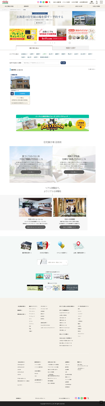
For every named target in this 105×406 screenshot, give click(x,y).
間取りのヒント (63, 325)
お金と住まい (62, 317)
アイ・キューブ (32, 316)
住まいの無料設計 (51, 383)
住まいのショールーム (52, 378)
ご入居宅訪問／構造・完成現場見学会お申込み (54, 375)
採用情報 (67, 387)
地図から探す (71, 48)
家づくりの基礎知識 (64, 310)
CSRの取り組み (68, 384)
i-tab (36, 376)
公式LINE (19, 369)
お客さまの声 (78, 6)
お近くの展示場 (57, 2)
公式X (19, 374)
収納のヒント (62, 322)
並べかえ (92, 69)
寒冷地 (79, 331)
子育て (79, 318)
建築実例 (26, 6)
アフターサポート (21, 378)
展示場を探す (39, 23)
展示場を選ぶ (34, 48)
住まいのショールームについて (35, 227)
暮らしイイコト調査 (63, 334)
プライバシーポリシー (39, 398)
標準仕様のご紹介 (21, 314)
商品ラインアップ (43, 6)
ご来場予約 (22, 93)
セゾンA (30, 321)
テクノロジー (61, 6)
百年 (30, 326)
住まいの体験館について (69, 227)
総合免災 (42, 316)
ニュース (19, 384)
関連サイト (79, 362)
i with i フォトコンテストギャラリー (48, 327)
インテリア (80, 313)
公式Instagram (21, 364)
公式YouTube (20, 372)
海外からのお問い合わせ (52, 369)
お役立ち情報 (96, 6)
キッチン (79, 311)
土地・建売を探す (84, 2)
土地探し (79, 326)
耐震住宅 (79, 328)
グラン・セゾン (32, 311)
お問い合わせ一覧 (51, 362)
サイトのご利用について (64, 398)
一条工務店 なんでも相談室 (53, 364)
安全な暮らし (62, 330)
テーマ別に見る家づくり (83, 306)
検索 (64, 63)
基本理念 (67, 367)
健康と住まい (62, 320)
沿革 (66, 372)
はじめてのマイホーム (64, 312)
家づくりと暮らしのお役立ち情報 (66, 306)
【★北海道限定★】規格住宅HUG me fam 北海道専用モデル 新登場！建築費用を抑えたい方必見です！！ (20, 103)
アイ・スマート (32, 313)
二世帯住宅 (80, 321)
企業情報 (67, 362)
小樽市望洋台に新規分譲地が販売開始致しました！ (20, 100)
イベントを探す (66, 2)
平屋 (30, 328)
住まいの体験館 (51, 372)
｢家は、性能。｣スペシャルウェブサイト (82, 365)
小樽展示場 (14, 75)
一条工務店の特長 (8, 6)
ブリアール (31, 323)
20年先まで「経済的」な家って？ (66, 340)
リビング (79, 316)
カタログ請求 (75, 2)
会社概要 (67, 369)
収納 (79, 308)
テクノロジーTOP (44, 308)
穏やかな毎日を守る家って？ (65, 345)
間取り (79, 323)
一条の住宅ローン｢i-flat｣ (80, 369)
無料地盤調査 (50, 380)
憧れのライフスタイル (64, 327)
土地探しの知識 (63, 315)
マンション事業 (68, 379)
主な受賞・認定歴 (68, 374)
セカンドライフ (81, 333)
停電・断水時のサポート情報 (23, 381)
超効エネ (42, 313)
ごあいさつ (67, 364)
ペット (79, 336)
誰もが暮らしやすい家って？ (65, 343)
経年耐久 (42, 318)
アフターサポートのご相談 (53, 367)
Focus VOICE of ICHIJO (45, 325)
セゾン (30, 318)
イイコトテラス (38, 382)
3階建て (30, 331)
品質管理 (67, 382)
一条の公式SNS (21, 362)
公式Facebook (21, 367)
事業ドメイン (67, 377)
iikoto (36, 373)
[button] (35, 43)
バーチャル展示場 (38, 367)
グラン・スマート (32, 308)
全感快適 (42, 311)
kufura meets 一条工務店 (65, 338)
